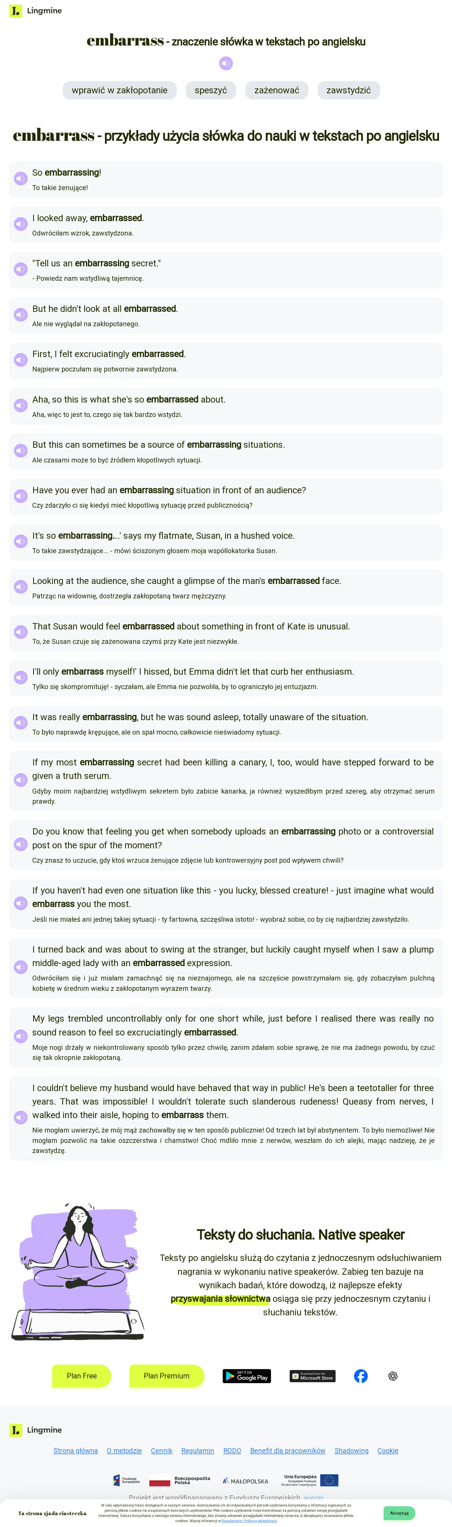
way (260, 1088)
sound (199, 717)
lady (91, 963)
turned (50, 949)
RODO (232, 1451)
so (57, 399)
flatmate (175, 535)
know (73, 831)
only (51, 671)
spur (88, 845)
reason (72, 1032)
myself (119, 671)
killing (216, 762)
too (283, 762)
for (190, 1018)
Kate (296, 626)
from (385, 1101)
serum (96, 776)
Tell (42, 263)
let (245, 671)
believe (83, 1088)
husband (131, 1088)
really (69, 717)
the (82, 581)
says (132, 535)
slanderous (274, 1101)
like (187, 890)
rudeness (318, 1101)
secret (143, 263)
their (89, 1115)
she (119, 399)
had (98, 490)
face (330, 581)
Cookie (388, 1451)
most (66, 762)
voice (282, 535)
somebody (211, 831)
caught (160, 581)
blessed (275, 890)
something (223, 626)
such (238, 1101)
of (181, 444)
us (56, 263)
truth (72, 776)
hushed (255, 535)
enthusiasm (329, 671)
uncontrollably (134, 1018)
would (91, 626)
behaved (214, 1088)
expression (208, 963)
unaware (287, 717)
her (297, 671)
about (212, 399)
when (178, 831)
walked (46, 1115)
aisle (109, 1115)
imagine (369, 890)
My (38, 1018)
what (100, 399)
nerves (412, 1101)
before (299, 1018)
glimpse (199, 581)
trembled (85, 1018)
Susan (208, 535)
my (150, 535)
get (158, 831)
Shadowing (352, 1451)
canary (252, 762)
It (35, 535)
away (75, 218)
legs (56, 1018)
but (180, 671)
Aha (40, 399)
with (109, 963)
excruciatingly (102, 354)
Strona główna (76, 1451)
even (114, 890)
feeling (119, 831)
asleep (226, 717)
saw (390, 949)
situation (193, 490)
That (41, 626)
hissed (157, 671)
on (57, 845)
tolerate (210, 1101)
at (106, 308)
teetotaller (377, 1088)
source (161, 444)
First (41, 354)
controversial (408, 831)
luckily (278, 949)
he (53, 308)
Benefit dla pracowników (287, 1451)
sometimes (104, 444)
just (343, 890)
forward (394, 762)
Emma (201, 671)
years (43, 1101)
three (423, 1088)
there (365, 1018)
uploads (250, 831)
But (39, 308)
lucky (246, 890)
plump (421, 949)
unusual (332, 626)
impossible (124, 1101)
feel (113, 626)
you (62, 490)
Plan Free (82, 1376)
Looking (47, 581)
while (252, 1018)
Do (37, 831)
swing (172, 949)
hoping (135, 1115)
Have (42, 490)
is (84, 399)
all (117, 308)
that (260, 671)
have (331, 762)
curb (279, 671)
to (417, 762)
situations (263, 444)
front (232, 490)
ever (79, 490)
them (216, 1115)
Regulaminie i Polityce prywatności (249, 1521)
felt (65, 354)
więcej (313, 1498)
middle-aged (56, 963)
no (429, 1018)
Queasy (357, 1101)
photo (349, 831)
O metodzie (124, 1451)
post (41, 845)
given (42, 776)
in (216, 490)
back (75, 949)
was (48, 717)
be (133, 444)
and (95, 949)
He (313, 1088)
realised (336, 1018)
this (71, 399)
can (72, 444)
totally (255, 717)
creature (309, 890)
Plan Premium (167, 1376)
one (133, 890)
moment (141, 845)
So (37, 172)
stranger (229, 949)
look (92, 308)
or (368, 831)
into (70, 1115)
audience (284, 490)
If (35, 762)
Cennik (161, 1451)
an (68, 263)
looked (50, 218)
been (192, 762)
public (292, 1088)
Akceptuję (399, 1513)
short (228, 1018)
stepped (360, 762)
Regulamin (197, 1451)
